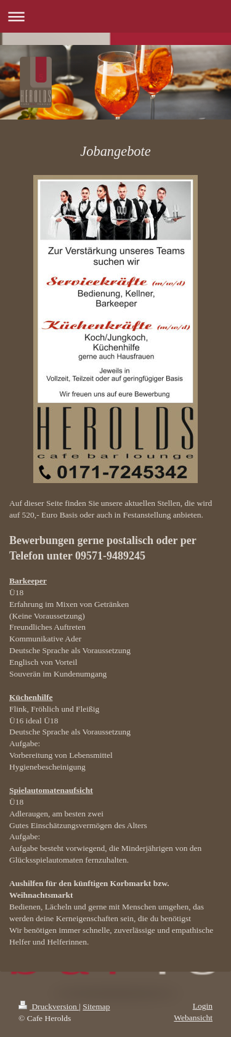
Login (203, 1006)
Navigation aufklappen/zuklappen (115, 16)
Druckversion (48, 1006)
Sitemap (96, 1006)
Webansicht (193, 1017)
